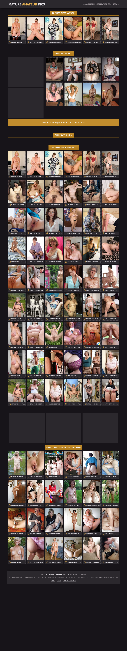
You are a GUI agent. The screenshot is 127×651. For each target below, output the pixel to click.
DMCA (59, 648)
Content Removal (69, 648)
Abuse (53, 648)
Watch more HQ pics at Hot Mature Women (63, 122)
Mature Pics (27, 4)
